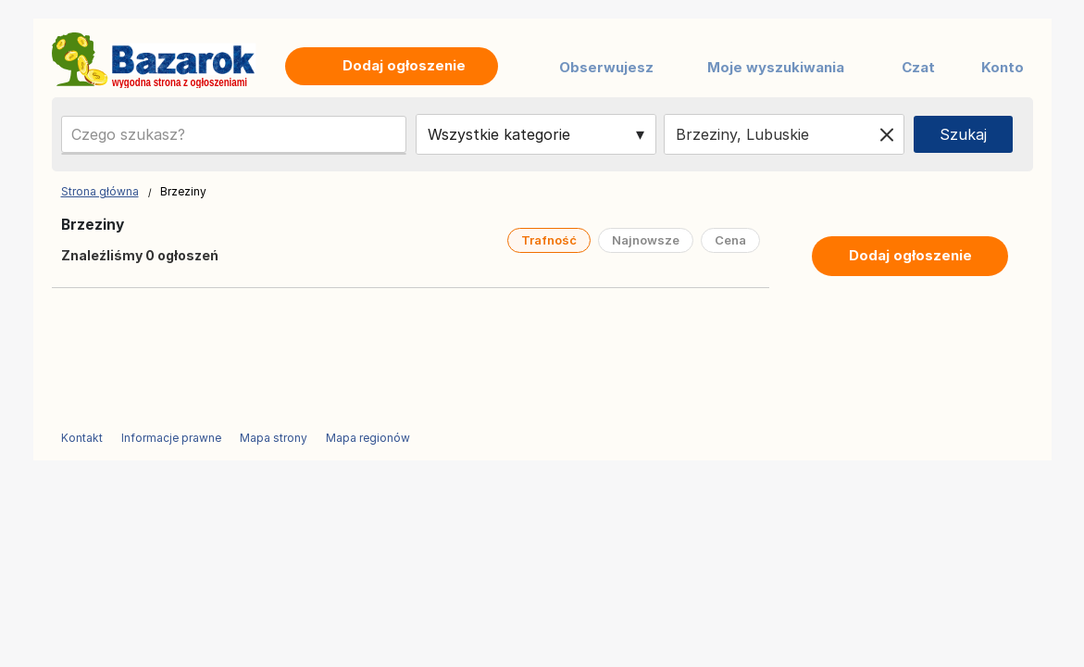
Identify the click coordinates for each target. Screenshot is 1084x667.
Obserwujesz (606, 67)
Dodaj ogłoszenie (910, 255)
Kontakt (82, 438)
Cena (730, 240)
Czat (918, 67)
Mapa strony (273, 438)
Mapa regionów (368, 438)
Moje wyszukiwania (775, 67)
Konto (1002, 67)
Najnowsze (645, 240)
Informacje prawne (171, 438)
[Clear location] (886, 134)
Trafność (549, 240)
